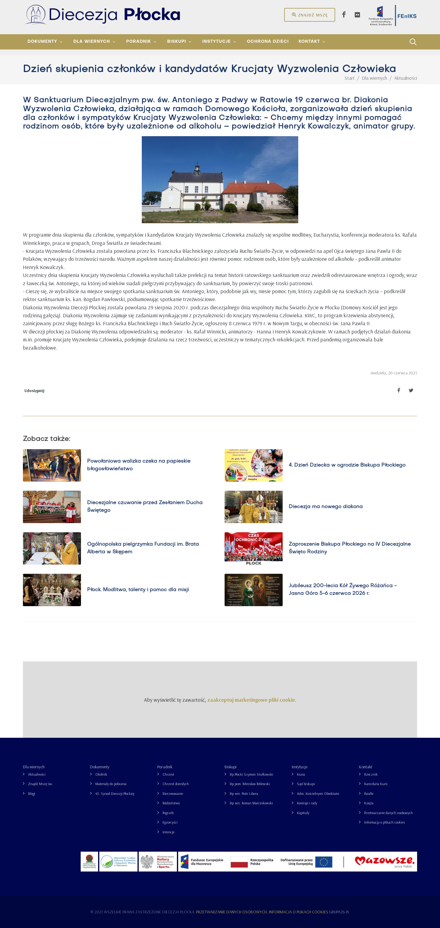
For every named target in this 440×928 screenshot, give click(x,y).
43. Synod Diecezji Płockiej (114, 793)
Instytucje (299, 767)
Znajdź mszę (310, 14)
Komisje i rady (307, 803)
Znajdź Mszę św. (40, 783)
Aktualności (37, 774)
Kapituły (303, 812)
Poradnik (164, 767)
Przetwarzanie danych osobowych (388, 812)
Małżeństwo (171, 803)
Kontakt (365, 767)
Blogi (31, 793)
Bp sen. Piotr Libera (244, 793)
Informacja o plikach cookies (384, 822)
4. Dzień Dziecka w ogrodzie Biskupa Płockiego (347, 465)
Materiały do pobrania (111, 783)
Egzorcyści (170, 822)
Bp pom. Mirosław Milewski (250, 783)
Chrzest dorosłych (176, 783)
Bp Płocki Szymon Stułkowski (251, 774)
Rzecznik (371, 774)
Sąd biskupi (306, 783)
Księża (368, 803)
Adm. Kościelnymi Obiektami (318, 793)
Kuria (301, 774)
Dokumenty (99, 767)
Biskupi (231, 767)
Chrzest (168, 774)
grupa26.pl (339, 912)
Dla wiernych (34, 767)
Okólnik (101, 774)
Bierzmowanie (173, 793)
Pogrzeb (168, 812)
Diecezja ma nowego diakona (326, 506)
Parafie (368, 793)
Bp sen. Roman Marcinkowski (251, 803)
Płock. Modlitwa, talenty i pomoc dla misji (138, 590)
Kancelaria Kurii (375, 783)
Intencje (168, 832)
